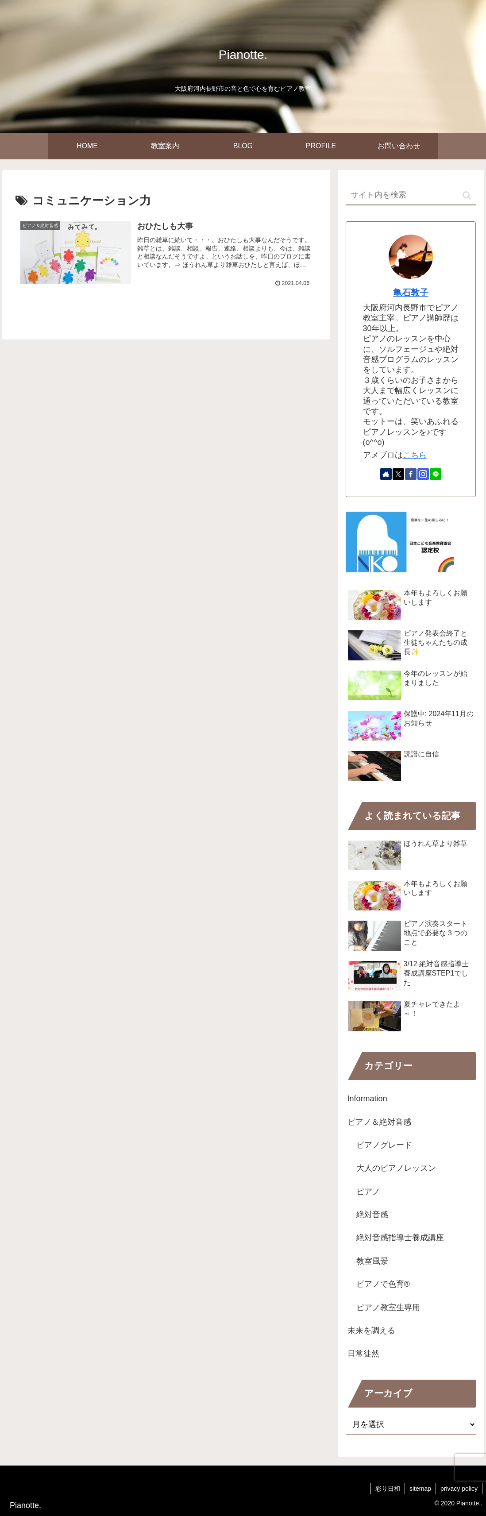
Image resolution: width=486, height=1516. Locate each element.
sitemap (420, 1488)
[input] (411, 195)
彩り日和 (387, 1488)
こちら (415, 455)
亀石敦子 (410, 292)
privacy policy (459, 1488)
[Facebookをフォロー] (411, 474)
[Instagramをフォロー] (423, 474)
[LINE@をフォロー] (435, 474)
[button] (466, 195)
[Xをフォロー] (398, 474)
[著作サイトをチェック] (386, 474)
